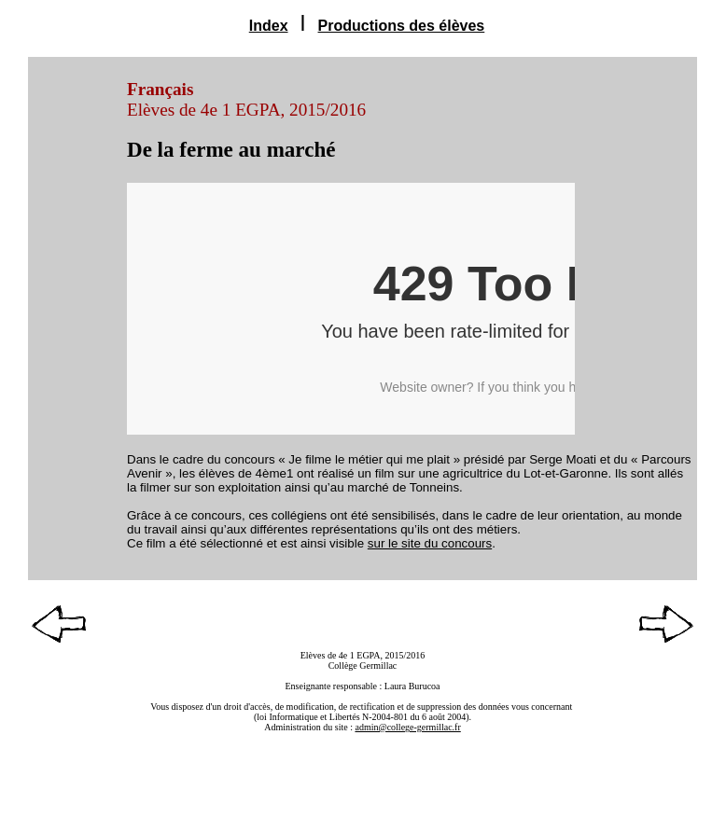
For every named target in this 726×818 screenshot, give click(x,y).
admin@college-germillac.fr (407, 727)
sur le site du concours (430, 543)
